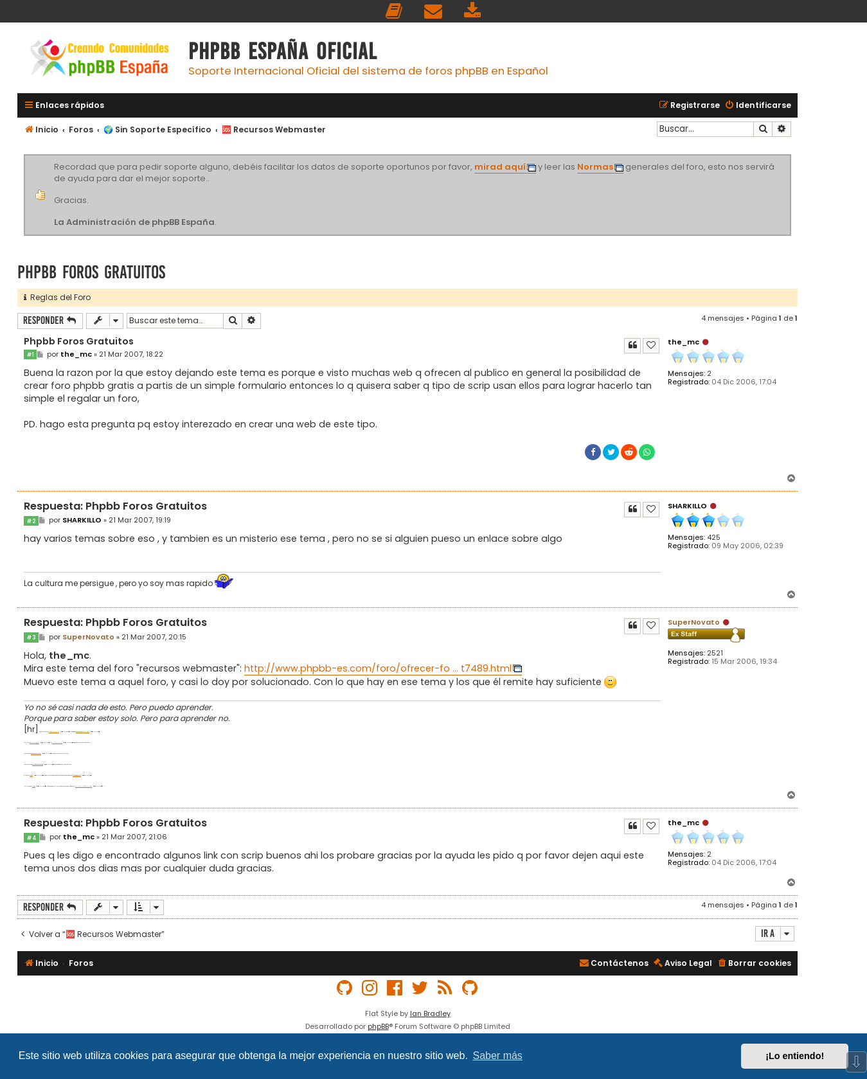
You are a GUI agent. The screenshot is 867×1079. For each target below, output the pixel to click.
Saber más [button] (498, 1055)
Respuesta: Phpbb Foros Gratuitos (115, 506)
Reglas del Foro (57, 297)
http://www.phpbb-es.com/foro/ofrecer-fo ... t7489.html (378, 668)
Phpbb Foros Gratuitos (91, 272)
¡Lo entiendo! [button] (794, 1056)
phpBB (378, 1026)
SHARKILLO (687, 506)
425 (713, 537)
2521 (715, 653)
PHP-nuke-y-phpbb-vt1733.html (83, 786)
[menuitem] (394, 11)
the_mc (683, 342)
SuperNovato (694, 622)
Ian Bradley (430, 1013)
